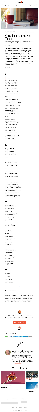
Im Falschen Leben (30, 391)
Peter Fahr (8, 67)
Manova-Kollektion (13, 333)
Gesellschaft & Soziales (16, 5)
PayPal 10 (24, 322)
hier (25, 301)
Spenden (15, 322)
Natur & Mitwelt (21, 5)
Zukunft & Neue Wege (35, 5)
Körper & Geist (30, 5)
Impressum (20, 407)
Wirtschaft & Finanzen (10, 5)
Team (16, 407)
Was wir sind (4, 387)
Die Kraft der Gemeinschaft (31, 379)
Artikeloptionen (29, 31)
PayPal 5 (19, 322)
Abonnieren (15, 402)
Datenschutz (25, 407)
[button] (6, 336)
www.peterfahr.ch (18, 362)
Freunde (13, 407)
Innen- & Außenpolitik (4, 5)
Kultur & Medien (26, 5)
